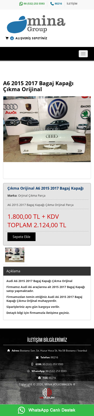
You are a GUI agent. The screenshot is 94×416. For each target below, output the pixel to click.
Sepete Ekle (21, 236)
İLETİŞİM (72, 3)
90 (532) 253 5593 (31, 3)
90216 (55, 3)
